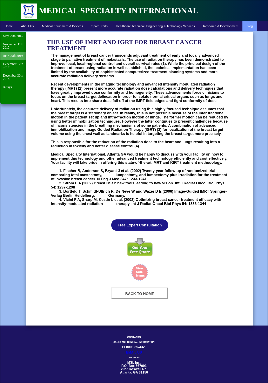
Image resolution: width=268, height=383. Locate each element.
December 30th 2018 (13, 77)
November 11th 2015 (13, 45)
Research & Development (220, 26)
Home (9, 26)
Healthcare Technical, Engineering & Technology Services (155, 26)
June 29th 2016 (13, 55)
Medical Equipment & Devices (62, 26)
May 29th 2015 (13, 36)
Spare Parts (99, 26)
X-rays (7, 87)
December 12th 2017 (13, 65)
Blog (250, 26)
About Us (27, 26)
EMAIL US (134, 352)
